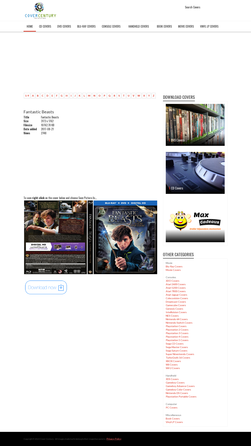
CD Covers (45, 26)
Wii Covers (172, 364)
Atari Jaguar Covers (176, 294)
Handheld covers (138, 26)
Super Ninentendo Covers (180, 354)
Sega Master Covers (177, 347)
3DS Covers (172, 379)
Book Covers (164, 26)
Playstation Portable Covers (181, 396)
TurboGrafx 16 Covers (178, 357)
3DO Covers (172, 280)
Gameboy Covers (175, 382)
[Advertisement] (91, 64)
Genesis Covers (174, 308)
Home (30, 26)
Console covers (111, 26)
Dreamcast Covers (176, 301)
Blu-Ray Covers (86, 26)
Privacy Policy (114, 438)
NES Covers (172, 315)
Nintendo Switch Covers (179, 322)
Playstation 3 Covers (177, 333)
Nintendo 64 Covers (177, 319)
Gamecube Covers (176, 305)
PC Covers (171, 407)
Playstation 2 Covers (177, 329)
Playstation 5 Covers (177, 340)
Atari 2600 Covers (176, 284)
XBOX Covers (173, 361)
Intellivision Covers (176, 312)
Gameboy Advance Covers (180, 386)
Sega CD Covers (175, 343)
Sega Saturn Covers (176, 350)
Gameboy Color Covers (178, 389)
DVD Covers (64, 26)
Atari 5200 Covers (176, 287)
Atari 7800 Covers (176, 291)
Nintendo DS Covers (177, 393)
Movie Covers (186, 26)
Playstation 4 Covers (177, 336)
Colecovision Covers (177, 298)
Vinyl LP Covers (209, 26)
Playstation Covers (176, 326)
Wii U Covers (173, 368)
